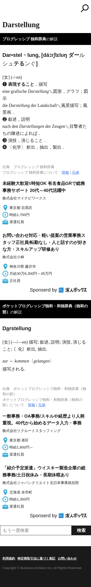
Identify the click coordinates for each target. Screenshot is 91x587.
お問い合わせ (67, 558)
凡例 (75, 172)
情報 (65, 172)
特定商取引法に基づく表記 (36, 558)
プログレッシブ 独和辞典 (24, 39)
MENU (6, 8)
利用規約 (8, 558)
